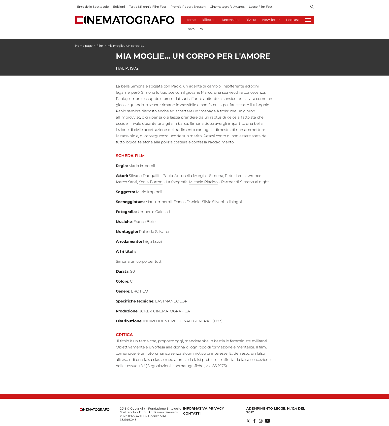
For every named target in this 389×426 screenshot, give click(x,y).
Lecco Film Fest (260, 6)
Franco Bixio (144, 221)
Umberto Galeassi (154, 211)
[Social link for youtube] (267, 421)
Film (100, 45)
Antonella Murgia (190, 175)
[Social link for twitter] (248, 421)
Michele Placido (203, 181)
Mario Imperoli (142, 165)
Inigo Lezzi (152, 241)
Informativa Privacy (203, 408)
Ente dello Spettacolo (93, 6)
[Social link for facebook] (254, 421)
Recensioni (231, 20)
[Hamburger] (308, 20)
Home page (84, 45)
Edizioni (119, 6)
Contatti (191, 413)
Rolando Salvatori (154, 231)
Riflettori (209, 20)
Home (191, 20)
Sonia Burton (150, 181)
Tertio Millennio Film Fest (147, 6)
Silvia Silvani (213, 201)
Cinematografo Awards (227, 6)
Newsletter (271, 20)
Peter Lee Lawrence (243, 175)
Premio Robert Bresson (188, 6)
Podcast (292, 20)
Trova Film (194, 29)
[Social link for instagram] (260, 421)
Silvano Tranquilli (144, 175)
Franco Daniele (186, 201)
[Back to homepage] (94, 410)
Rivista (251, 20)
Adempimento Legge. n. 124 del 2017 (275, 410)
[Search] (312, 7)
